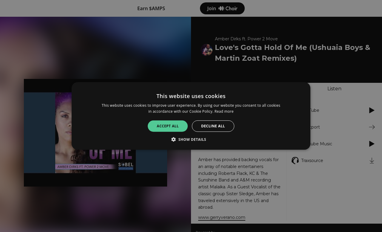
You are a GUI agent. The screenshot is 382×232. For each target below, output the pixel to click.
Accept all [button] (168, 126)
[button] (191, 139)
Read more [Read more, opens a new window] (224, 111)
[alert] (191, 116)
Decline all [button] (213, 126)
